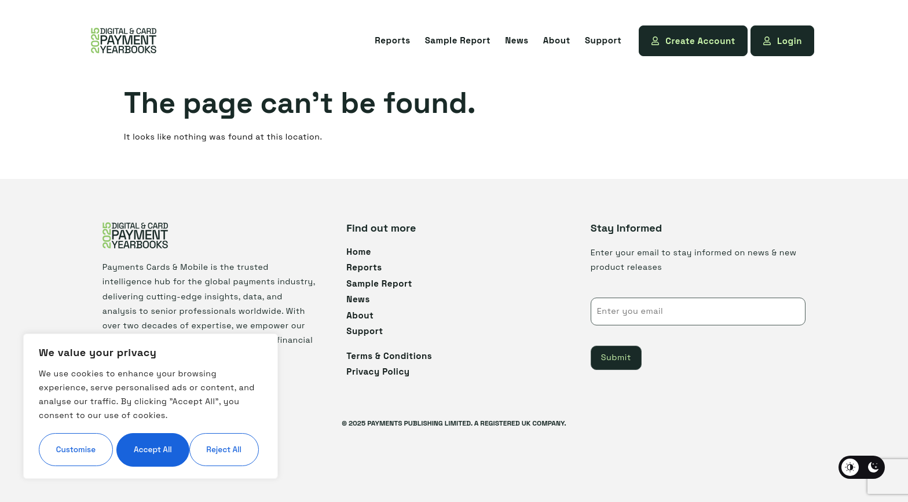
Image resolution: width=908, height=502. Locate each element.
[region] (150, 389)
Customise (93, 414)
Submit (616, 357)
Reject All (205, 414)
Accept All (150, 449)
